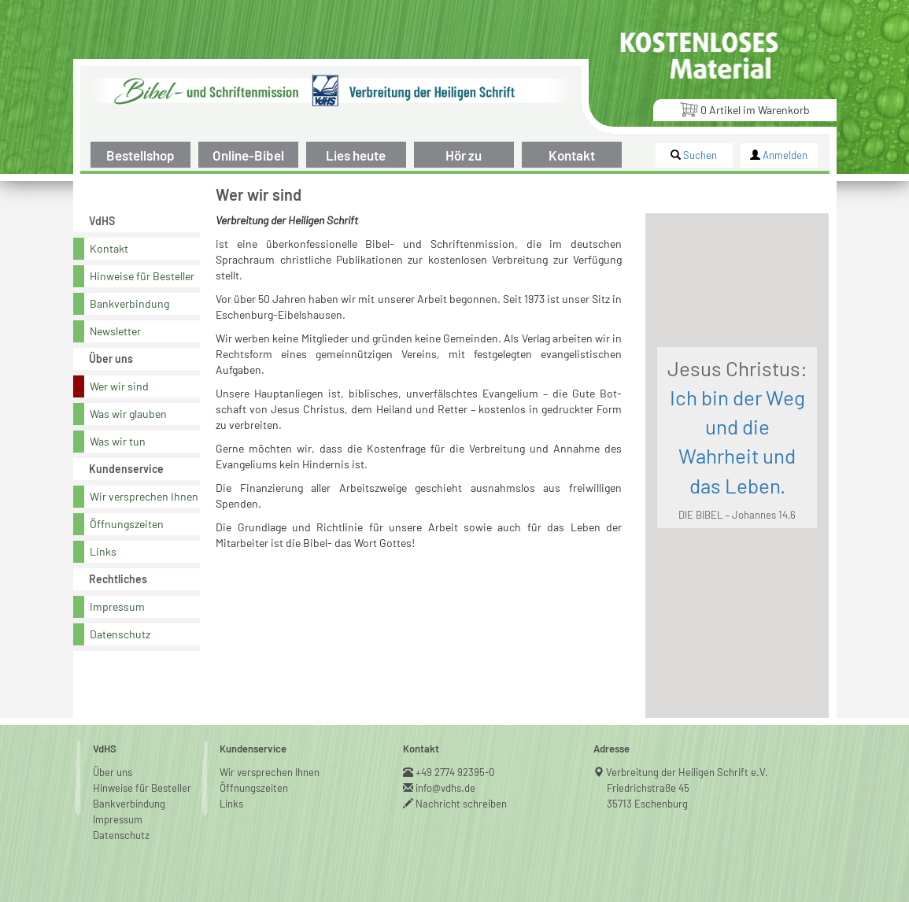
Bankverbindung (129, 303)
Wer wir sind (119, 386)
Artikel (744, 109)
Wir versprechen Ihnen (144, 496)
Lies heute (356, 155)
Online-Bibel (248, 155)
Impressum (117, 606)
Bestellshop (140, 155)
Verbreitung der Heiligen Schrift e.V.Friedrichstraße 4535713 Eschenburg (687, 788)
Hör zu (463, 155)
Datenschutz (120, 634)
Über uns (112, 772)
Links (103, 551)
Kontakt (572, 155)
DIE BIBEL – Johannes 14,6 (737, 514)
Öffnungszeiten (127, 523)
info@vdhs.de (445, 788)
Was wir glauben (128, 413)
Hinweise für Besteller (142, 276)
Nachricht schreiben (461, 803)
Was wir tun (118, 441)
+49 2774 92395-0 (455, 772)
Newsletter (115, 331)
